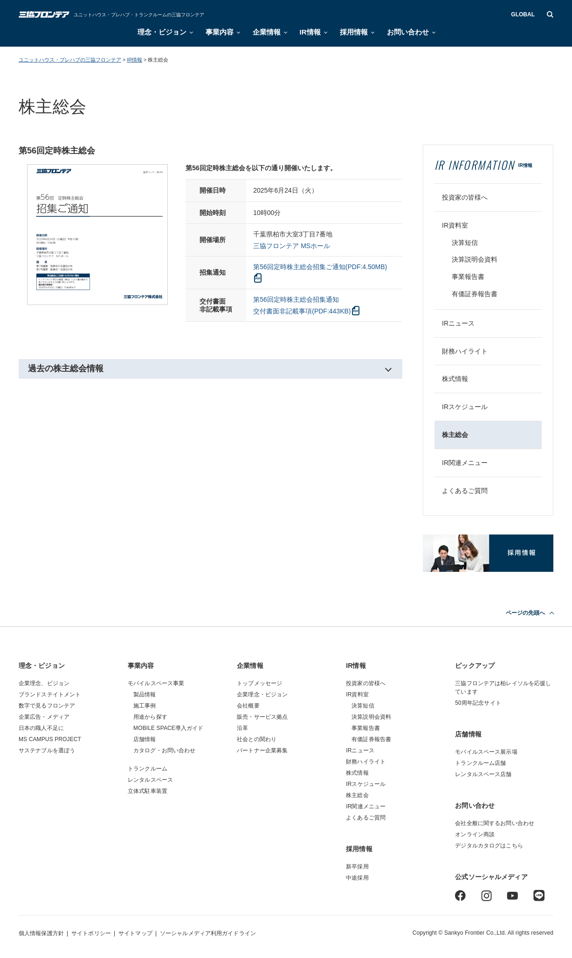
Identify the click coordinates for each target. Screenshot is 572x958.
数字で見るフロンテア (47, 705)
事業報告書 (468, 276)
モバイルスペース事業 (156, 683)
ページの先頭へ (525, 613)
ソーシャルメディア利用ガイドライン (208, 933)
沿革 (242, 728)
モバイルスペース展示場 (486, 752)
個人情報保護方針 (41, 933)
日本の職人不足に (41, 728)
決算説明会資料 (474, 259)
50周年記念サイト (478, 703)
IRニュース (458, 323)
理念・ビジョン (162, 32)
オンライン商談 (475, 834)
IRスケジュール (465, 406)
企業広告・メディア (44, 717)
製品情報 (144, 694)
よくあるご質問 (465, 490)
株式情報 (455, 378)
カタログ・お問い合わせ (164, 750)
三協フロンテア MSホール (291, 246)
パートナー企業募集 (262, 750)
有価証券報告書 (474, 294)
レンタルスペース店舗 (483, 774)
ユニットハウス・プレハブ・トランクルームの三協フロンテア (139, 14)
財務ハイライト (465, 351)
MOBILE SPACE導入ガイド (168, 728)
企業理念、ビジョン (44, 683)
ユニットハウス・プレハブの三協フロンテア (70, 59)
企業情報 (267, 32)
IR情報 (310, 32)
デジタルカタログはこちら (489, 845)
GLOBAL (523, 14)
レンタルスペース (150, 780)
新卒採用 (357, 866)
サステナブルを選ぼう (47, 750)
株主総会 (455, 434)
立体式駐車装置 (147, 791)
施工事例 (144, 705)
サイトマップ (135, 933)
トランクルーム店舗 (480, 763)
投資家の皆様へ (465, 197)
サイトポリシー (91, 933)
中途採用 (357, 878)
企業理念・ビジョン (262, 694)
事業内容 (220, 32)
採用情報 (354, 32)
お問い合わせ (408, 32)
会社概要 (248, 705)
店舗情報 (144, 739)
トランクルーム (147, 768)
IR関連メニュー (465, 462)
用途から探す (150, 717)
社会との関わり (256, 739)
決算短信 (465, 242)
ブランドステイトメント (50, 694)
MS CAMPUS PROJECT (50, 739)
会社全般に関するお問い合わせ (494, 823)
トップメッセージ (259, 683)
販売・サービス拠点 (262, 717)
